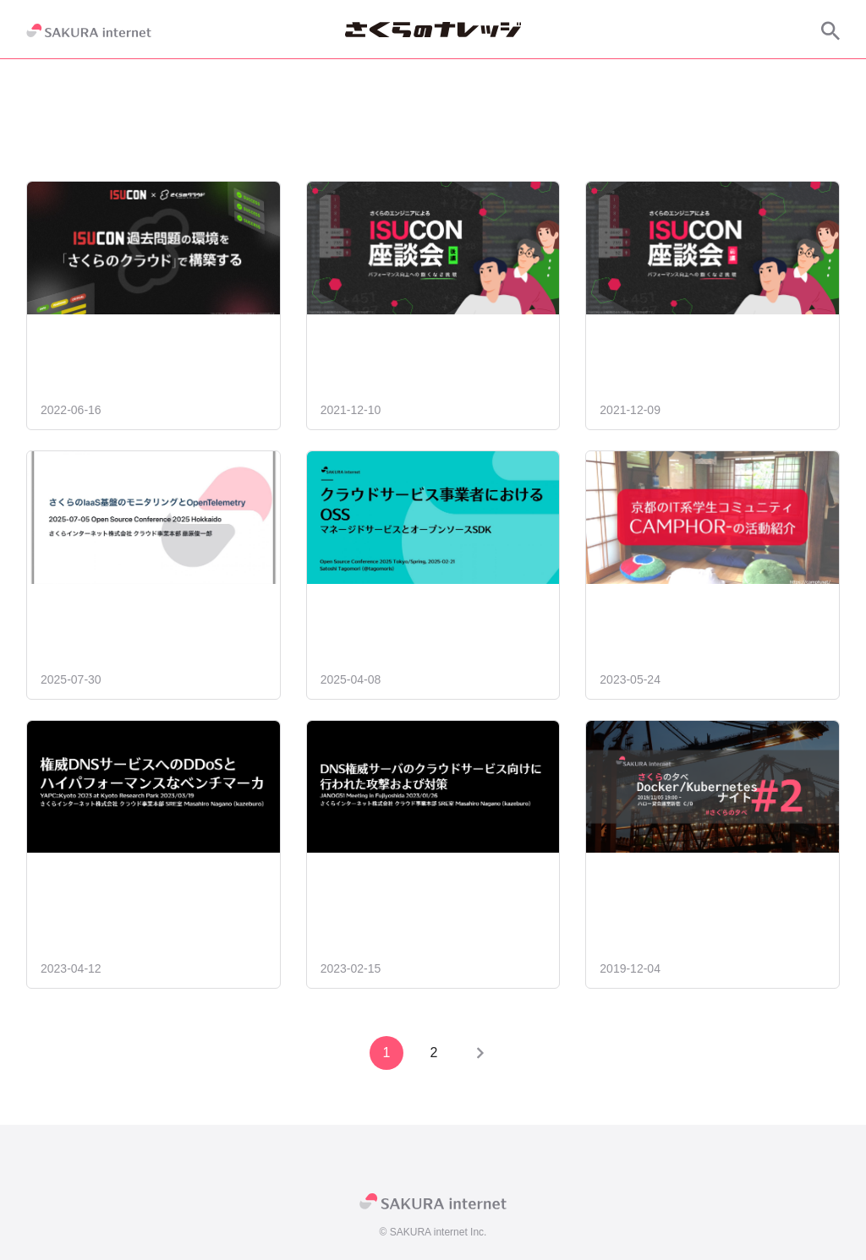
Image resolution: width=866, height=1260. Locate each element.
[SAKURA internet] (88, 30)
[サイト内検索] (830, 30)
